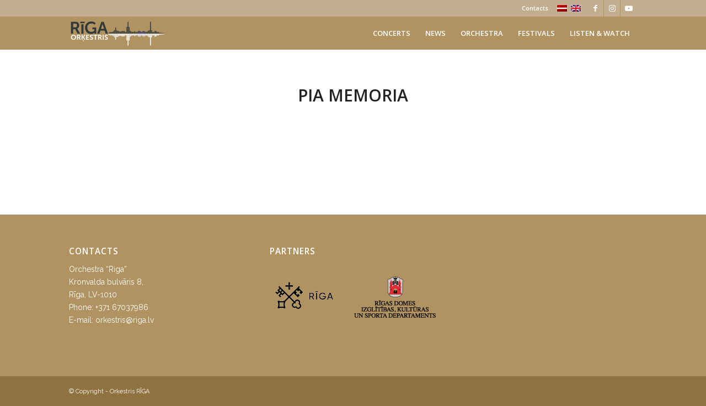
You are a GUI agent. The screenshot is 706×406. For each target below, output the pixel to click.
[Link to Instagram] (612, 8)
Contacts (535, 8)
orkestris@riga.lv (124, 320)
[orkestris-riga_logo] (117, 33)
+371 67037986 (121, 307)
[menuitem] (532, 8)
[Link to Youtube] (629, 8)
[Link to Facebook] (595, 8)
